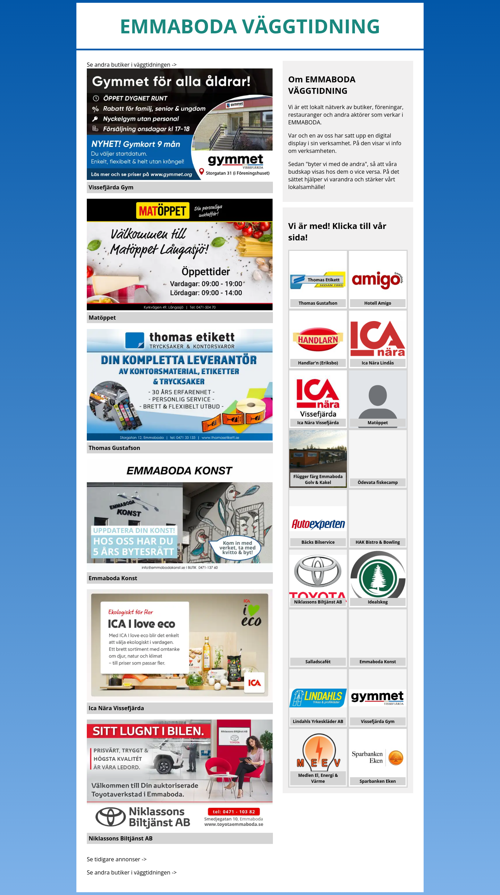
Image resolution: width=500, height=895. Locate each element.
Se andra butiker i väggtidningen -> (132, 64)
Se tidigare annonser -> (117, 859)
